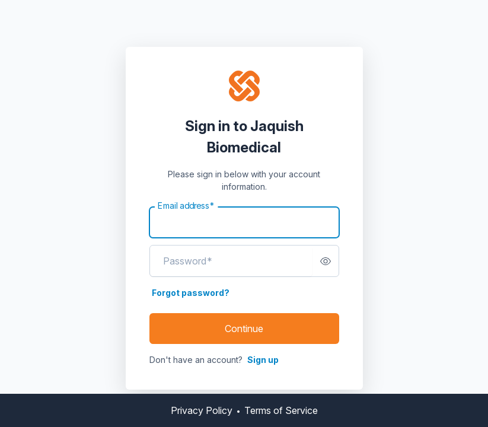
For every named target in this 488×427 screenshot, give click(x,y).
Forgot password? (190, 293)
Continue (244, 328)
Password (187, 261)
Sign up (263, 360)
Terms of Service (281, 410)
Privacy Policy (201, 410)
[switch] (325, 261)
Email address (186, 206)
